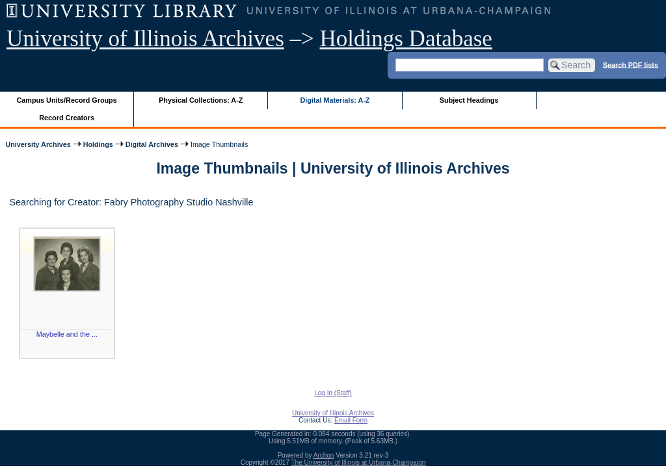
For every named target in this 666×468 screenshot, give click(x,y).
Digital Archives (152, 144)
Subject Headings (469, 100)
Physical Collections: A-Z (201, 100)
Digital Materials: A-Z (334, 100)
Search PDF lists (630, 64)
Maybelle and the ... (67, 334)
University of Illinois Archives (145, 38)
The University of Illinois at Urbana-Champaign (358, 462)
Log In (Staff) (333, 392)
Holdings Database (406, 38)
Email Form (350, 420)
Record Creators (66, 118)
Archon (323, 455)
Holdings (98, 144)
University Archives (37, 144)
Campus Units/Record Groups (67, 100)
